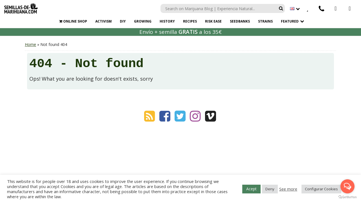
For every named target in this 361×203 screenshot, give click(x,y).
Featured (290, 21)
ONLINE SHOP (73, 21)
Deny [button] (269, 188)
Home (30, 44)
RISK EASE (213, 21)
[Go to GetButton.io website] (347, 197)
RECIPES (190, 21)
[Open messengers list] (347, 186)
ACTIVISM (103, 21)
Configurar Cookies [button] (321, 188)
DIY (123, 21)
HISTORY (167, 21)
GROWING (142, 21)
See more (288, 188)
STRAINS (265, 21)
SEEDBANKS (240, 21)
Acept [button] (251, 188)
